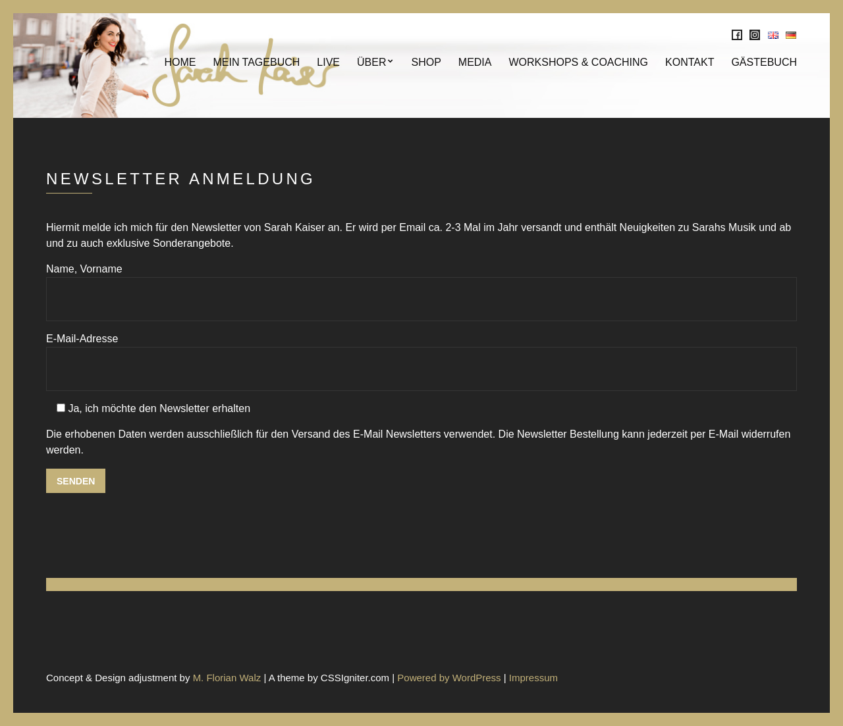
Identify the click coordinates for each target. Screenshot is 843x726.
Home (180, 62)
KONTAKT (689, 62)
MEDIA (475, 62)
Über (371, 62)
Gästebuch (764, 62)
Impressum (533, 677)
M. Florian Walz (227, 677)
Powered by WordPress (449, 677)
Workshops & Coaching (578, 62)
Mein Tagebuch (256, 62)
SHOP (426, 62)
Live (328, 62)
